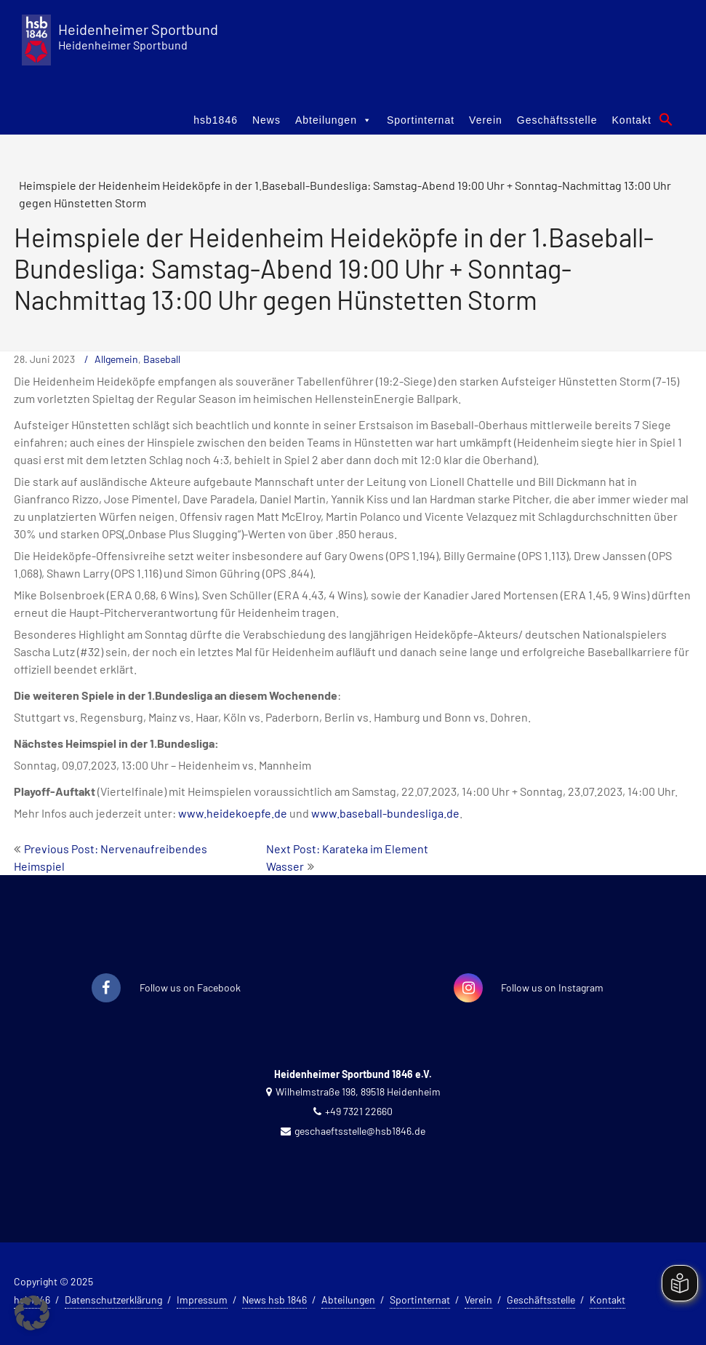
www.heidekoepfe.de (232, 813)
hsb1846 (215, 120)
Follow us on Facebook (190, 987)
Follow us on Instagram (552, 987)
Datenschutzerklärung (113, 1299)
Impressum (202, 1299)
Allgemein (116, 359)
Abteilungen (333, 120)
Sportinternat (420, 120)
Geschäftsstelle (557, 120)
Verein (485, 120)
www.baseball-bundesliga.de (385, 813)
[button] (666, 119)
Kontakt (631, 120)
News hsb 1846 (274, 1299)
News (266, 120)
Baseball (161, 359)
